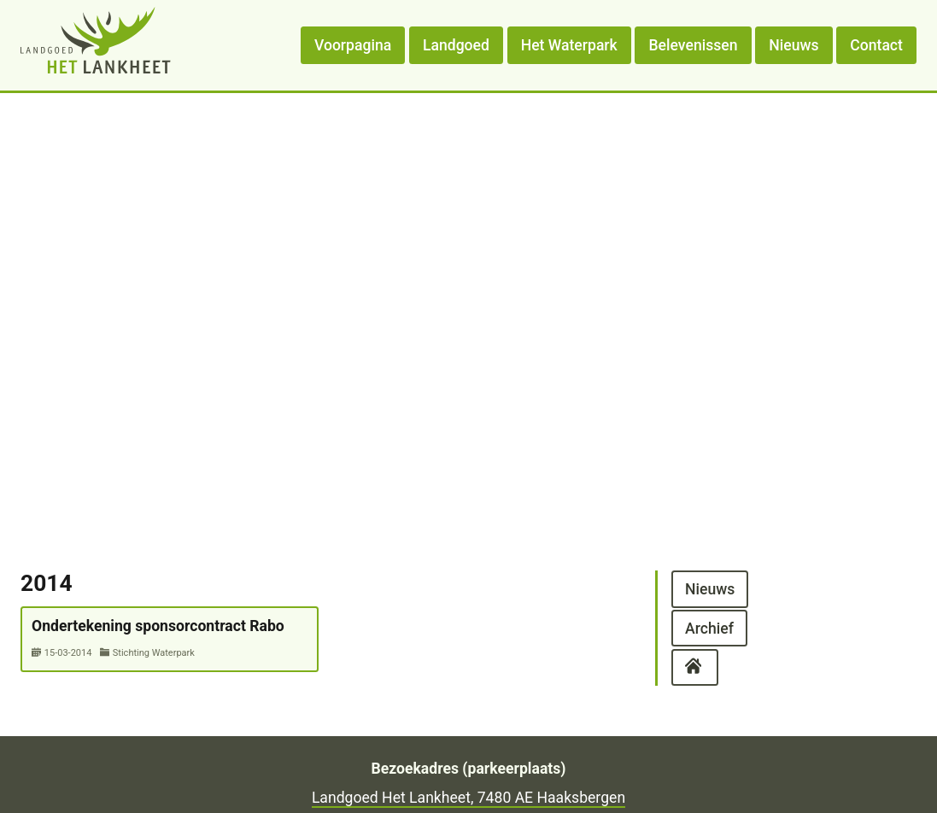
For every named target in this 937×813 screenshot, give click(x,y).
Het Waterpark (569, 45)
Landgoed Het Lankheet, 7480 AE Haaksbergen (468, 797)
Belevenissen (693, 45)
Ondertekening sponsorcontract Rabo (158, 626)
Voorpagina (352, 45)
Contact (876, 45)
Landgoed (456, 45)
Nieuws (793, 45)
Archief (709, 627)
